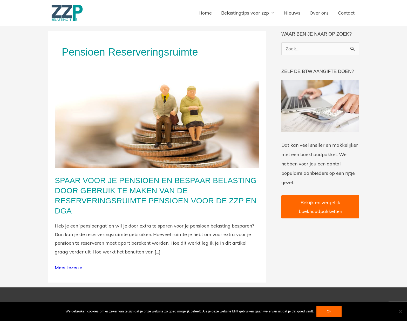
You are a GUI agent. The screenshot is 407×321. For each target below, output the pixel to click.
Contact (346, 13)
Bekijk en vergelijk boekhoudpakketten (320, 206)
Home (205, 13)
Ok (329, 311)
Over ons (319, 13)
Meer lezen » (68, 266)
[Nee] (400, 311)
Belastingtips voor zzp (245, 13)
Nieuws (292, 13)
